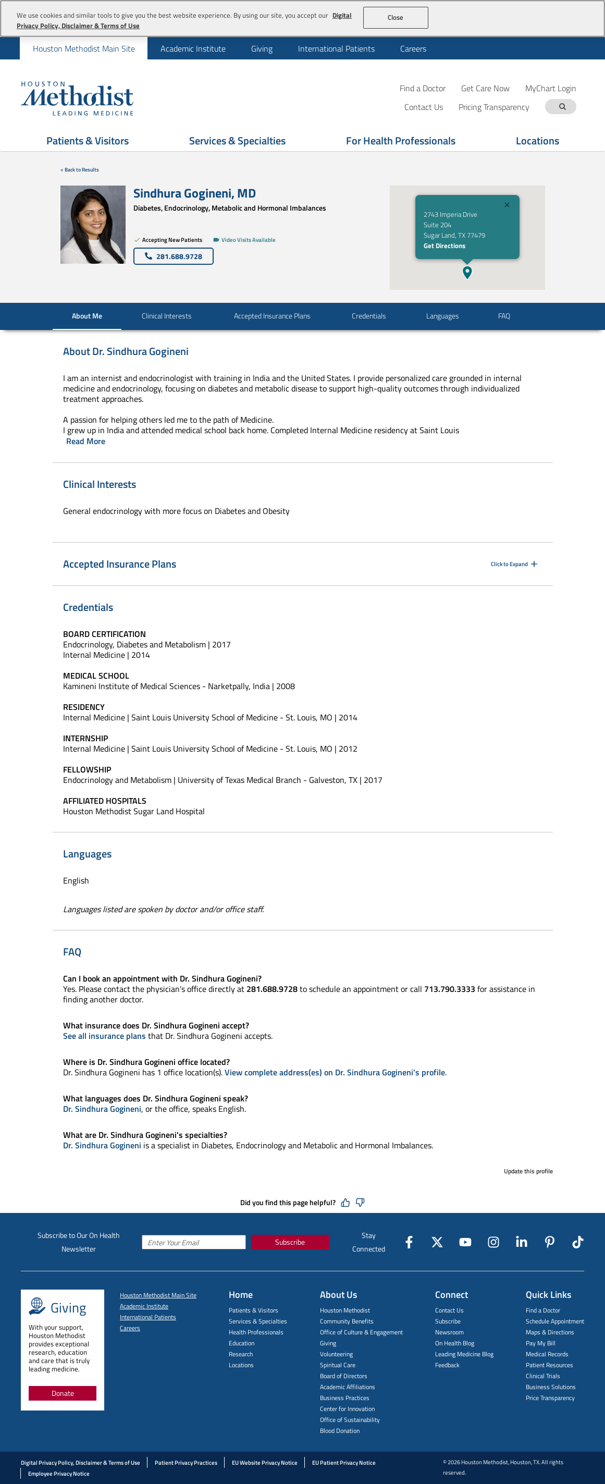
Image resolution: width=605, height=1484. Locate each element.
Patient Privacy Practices (186, 1462)
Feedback (447, 1365)
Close (396, 17)
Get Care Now (485, 88)
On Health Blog (454, 1343)
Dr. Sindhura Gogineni (102, 1108)
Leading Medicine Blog (464, 1354)
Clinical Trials (543, 1376)
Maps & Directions (550, 1332)
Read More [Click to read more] (85, 441)
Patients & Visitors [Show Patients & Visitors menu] (87, 140)
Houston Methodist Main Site (84, 48)
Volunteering (336, 1354)
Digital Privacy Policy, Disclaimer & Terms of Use (80, 1462)
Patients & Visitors (253, 1310)
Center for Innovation (347, 1409)
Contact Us (449, 1310)
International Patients (336, 48)
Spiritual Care (337, 1365)
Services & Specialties (258, 1321)
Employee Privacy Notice (59, 1473)
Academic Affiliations (347, 1387)
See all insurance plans (104, 1035)
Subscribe (290, 1241)
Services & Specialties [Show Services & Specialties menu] (237, 140)
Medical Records (547, 1354)
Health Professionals (256, 1332)
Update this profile (528, 1171)
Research (241, 1354)
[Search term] (562, 106)
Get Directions (444, 245)
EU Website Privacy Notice (265, 1462)
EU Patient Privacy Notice (344, 1462)
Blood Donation (340, 1431)
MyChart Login (550, 88)
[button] (467, 272)
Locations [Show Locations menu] (537, 140)
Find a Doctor (423, 88)
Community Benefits (347, 1321)
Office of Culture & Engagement (361, 1332)
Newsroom (449, 1332)
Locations (241, 1365)
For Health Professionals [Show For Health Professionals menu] (400, 140)
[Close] (507, 206)
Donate (63, 1393)
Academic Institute (193, 48)
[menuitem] (83, 48)
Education (241, 1343)
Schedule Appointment (555, 1321)
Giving (262, 48)
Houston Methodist (345, 1310)
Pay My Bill (540, 1343)
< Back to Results (79, 170)
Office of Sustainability (350, 1420)
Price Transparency (550, 1398)
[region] (302, 18)
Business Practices (344, 1398)
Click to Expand (515, 564)
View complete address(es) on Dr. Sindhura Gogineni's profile (335, 1072)
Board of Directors (343, 1376)
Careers (413, 48)
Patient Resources (549, 1365)
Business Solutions (551, 1387)
